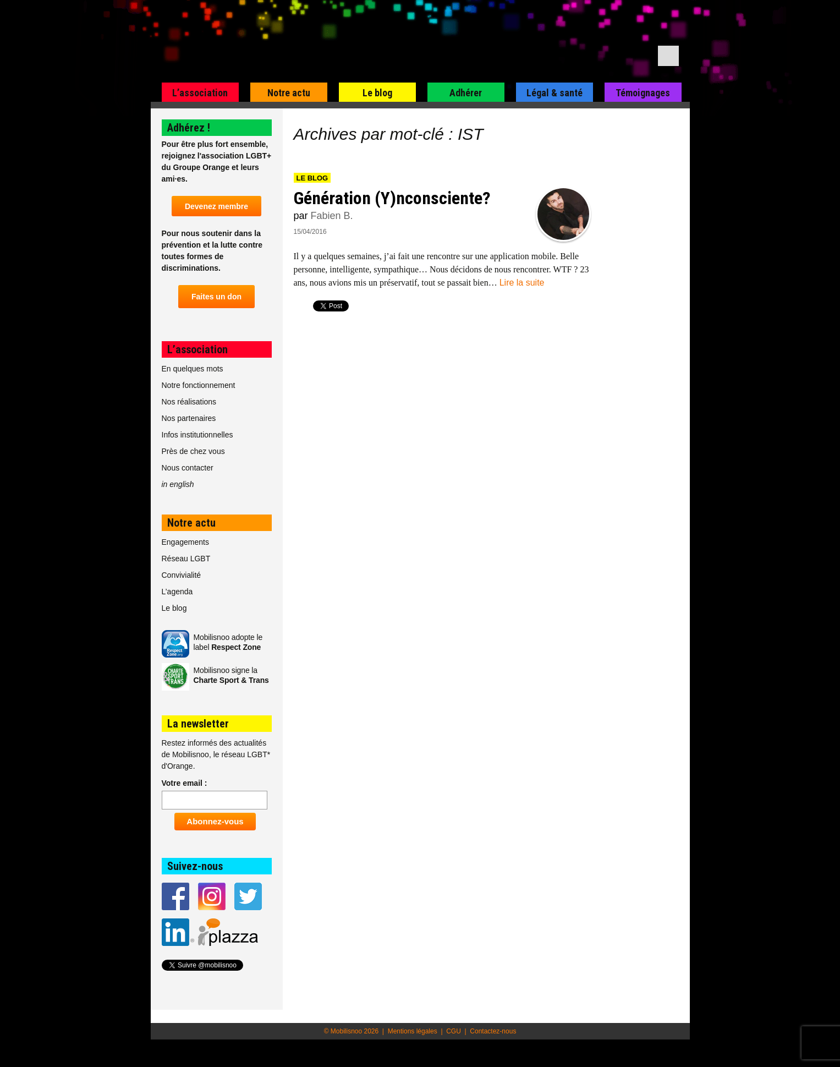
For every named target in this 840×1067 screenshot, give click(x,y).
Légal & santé (554, 93)
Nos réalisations (189, 401)
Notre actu (288, 93)
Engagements (185, 542)
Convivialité (181, 575)
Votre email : (184, 783)
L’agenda (177, 591)
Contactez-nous (493, 1031)
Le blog (377, 93)
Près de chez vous (193, 451)
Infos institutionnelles (197, 434)
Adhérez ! (188, 127)
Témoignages (643, 93)
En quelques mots (192, 368)
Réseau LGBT (186, 558)
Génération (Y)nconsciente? (392, 198)
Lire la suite (522, 282)
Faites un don (216, 296)
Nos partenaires (189, 418)
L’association (200, 93)
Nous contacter (187, 467)
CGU (453, 1031)
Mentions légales (412, 1031)
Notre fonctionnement (198, 385)
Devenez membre (216, 206)
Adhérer (465, 93)
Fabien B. (332, 215)
